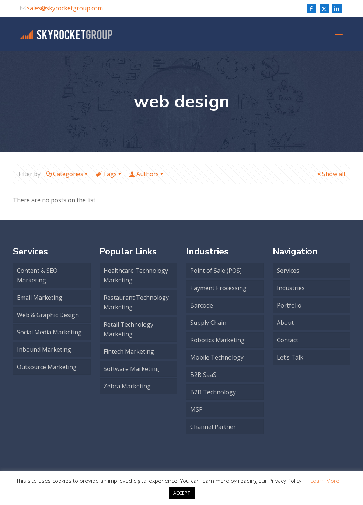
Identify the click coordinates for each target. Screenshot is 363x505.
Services (288, 271)
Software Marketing (131, 369)
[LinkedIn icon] (337, 8)
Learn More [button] (324, 480)
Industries (291, 288)
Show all (330, 174)
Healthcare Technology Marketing (136, 275)
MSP (196, 409)
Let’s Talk (290, 357)
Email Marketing (39, 297)
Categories (67, 174)
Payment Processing (218, 288)
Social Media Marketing (49, 332)
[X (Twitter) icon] (324, 8)
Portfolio (289, 305)
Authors (147, 174)
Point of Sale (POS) (216, 271)
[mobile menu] (338, 34)
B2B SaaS (203, 375)
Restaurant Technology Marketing (136, 302)
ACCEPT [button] (181, 492)
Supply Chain (208, 323)
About (285, 323)
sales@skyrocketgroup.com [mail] (65, 8)
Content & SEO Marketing (37, 275)
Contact (287, 340)
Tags (109, 174)
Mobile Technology (217, 357)
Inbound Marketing (44, 350)
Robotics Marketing (217, 340)
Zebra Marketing (127, 386)
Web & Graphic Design (48, 315)
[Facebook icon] (311, 8)
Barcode (201, 305)
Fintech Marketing (129, 351)
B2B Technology (213, 392)
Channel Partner (213, 427)
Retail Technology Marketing (128, 329)
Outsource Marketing (47, 367)
